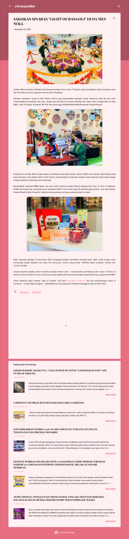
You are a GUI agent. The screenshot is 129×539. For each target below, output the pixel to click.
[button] (114, 18)
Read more (111, 395)
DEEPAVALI (24, 292)
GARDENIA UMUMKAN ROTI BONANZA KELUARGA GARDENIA (48, 402)
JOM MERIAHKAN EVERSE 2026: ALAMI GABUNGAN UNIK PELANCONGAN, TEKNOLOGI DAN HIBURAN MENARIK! (55, 431)
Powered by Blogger (65, 532)
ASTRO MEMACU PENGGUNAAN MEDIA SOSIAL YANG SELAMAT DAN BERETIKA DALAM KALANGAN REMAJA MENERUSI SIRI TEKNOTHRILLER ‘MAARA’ (58, 498)
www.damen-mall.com (76, 281)
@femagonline (24, 6)
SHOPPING (36, 292)
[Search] (119, 7)
